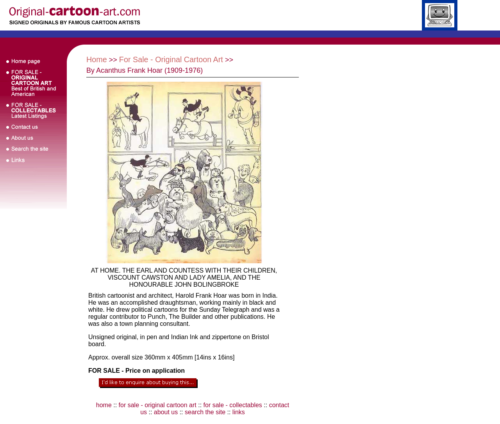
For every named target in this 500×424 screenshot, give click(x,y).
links (238, 412)
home (104, 405)
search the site (205, 412)
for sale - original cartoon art (157, 405)
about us (166, 412)
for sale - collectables (233, 405)
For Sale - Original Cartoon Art (171, 59)
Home (96, 59)
